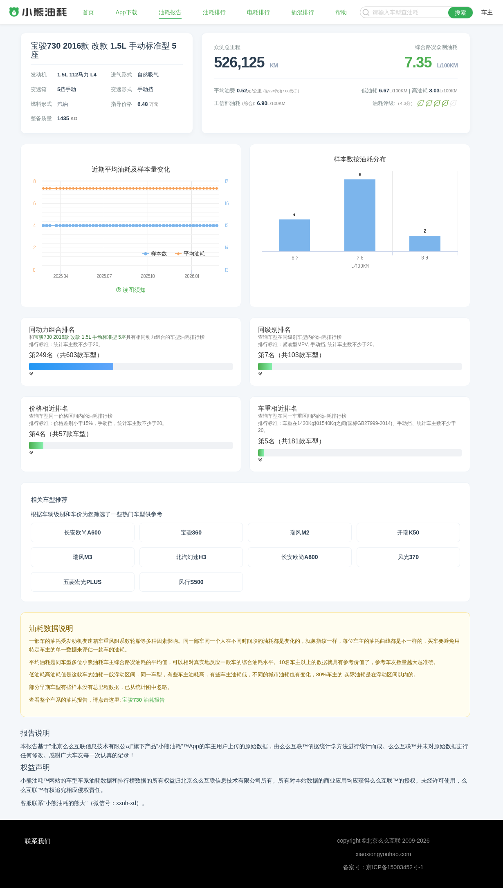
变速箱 (39, 89)
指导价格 (121, 104)
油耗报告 (170, 12)
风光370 (408, 557)
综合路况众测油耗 (436, 47)
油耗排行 (214, 12)
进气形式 (121, 75)
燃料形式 (41, 104)
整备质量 (41, 118)
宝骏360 (191, 532)
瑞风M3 (82, 557)
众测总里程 (227, 47)
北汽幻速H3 (191, 557)
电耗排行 (258, 12)
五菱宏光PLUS (82, 582)
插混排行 (302, 12)
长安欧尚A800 (299, 557)
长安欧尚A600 (82, 532)
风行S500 (191, 582)
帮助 (341, 12)
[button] (31, 373)
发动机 (39, 75)
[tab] (131, 352)
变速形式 (121, 89)
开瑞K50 (408, 532)
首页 (88, 12)
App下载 (126, 12)
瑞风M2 (299, 532)
